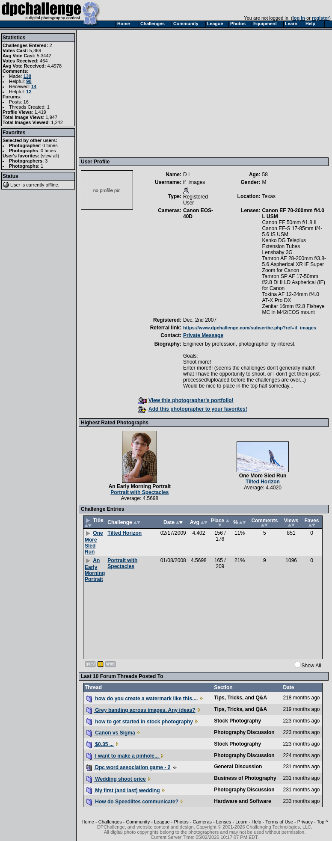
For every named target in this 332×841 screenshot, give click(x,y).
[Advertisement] (205, 93)
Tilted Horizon (263, 482)
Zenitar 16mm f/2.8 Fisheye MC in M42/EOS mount (293, 309)
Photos (181, 821)
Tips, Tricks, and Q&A (240, 698)
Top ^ (322, 821)
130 (27, 76)
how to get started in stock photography (139, 722)
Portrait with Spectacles (139, 492)
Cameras (202, 821)
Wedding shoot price (116, 779)
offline (52, 184)
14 (33, 86)
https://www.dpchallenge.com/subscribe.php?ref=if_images (249, 327)
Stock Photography (237, 721)
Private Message (203, 335)
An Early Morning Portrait (140, 486)
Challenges (110, 821)
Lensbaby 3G (277, 252)
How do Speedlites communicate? (132, 802)
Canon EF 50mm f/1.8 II (289, 222)
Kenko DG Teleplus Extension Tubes (284, 243)
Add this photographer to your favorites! (192, 409)
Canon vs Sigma (110, 733)
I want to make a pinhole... (123, 756)
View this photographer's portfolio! (186, 400)
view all (50, 155)
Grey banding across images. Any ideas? (141, 710)
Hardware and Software (242, 801)
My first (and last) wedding (123, 791)
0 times (49, 145)
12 (28, 91)
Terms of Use (279, 821)
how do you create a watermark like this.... (142, 699)
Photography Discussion (244, 732)
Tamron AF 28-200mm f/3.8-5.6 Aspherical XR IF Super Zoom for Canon (294, 264)
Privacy (305, 821)
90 (28, 81)
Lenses (223, 821)
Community (138, 821)
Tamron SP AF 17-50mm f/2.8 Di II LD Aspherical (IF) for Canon (293, 282)
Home (88, 821)
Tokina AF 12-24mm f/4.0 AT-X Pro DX (290, 297)
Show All (311, 666)
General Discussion (238, 767)
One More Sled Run (263, 476)
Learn (241, 821)
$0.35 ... (100, 744)
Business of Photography (245, 778)
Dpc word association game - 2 (128, 767)
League (162, 821)
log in (299, 18)
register (320, 18)
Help (256, 821)
